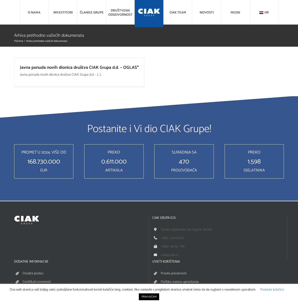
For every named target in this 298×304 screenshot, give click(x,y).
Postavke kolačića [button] (272, 289)
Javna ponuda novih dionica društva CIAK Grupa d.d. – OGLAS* (79, 67)
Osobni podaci (33, 278)
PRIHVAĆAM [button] (149, 296)
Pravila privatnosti (173, 278)
